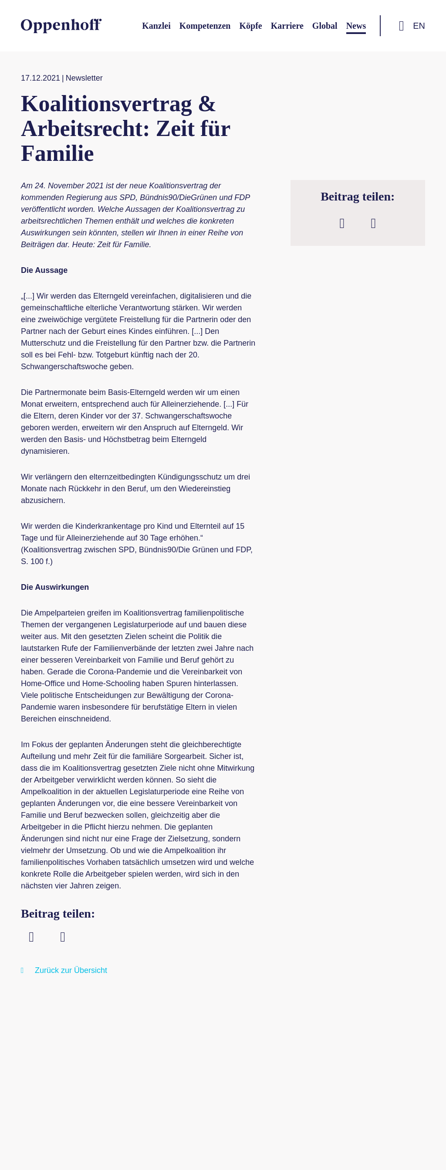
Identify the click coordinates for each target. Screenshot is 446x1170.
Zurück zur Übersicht (71, 970)
